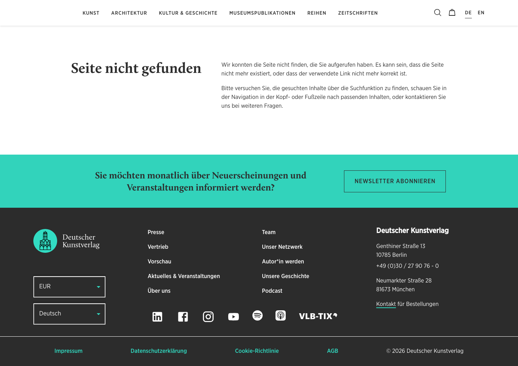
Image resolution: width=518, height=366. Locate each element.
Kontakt (386, 304)
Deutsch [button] (50, 314)
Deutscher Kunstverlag (435, 351)
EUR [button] (45, 287)
